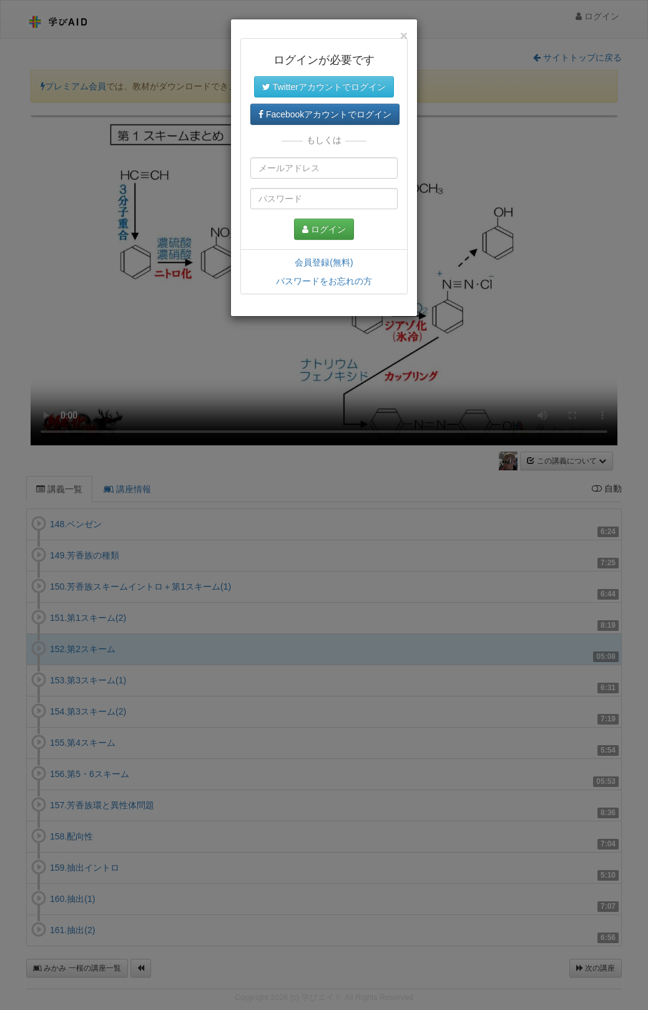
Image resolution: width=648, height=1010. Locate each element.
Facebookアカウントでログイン (324, 114)
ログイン (324, 229)
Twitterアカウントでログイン (324, 87)
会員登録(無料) (324, 262)
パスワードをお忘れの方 (324, 281)
